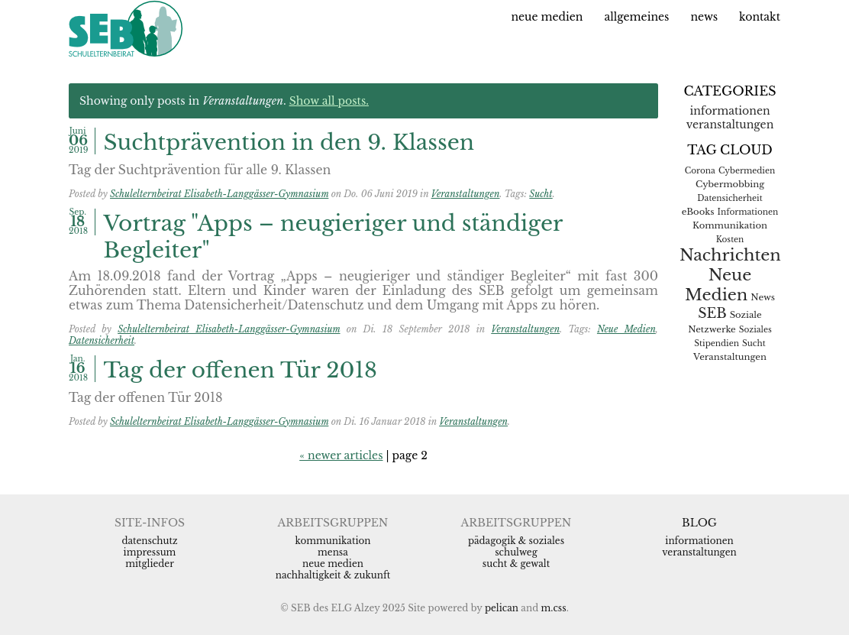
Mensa (333, 552)
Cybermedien (746, 171)
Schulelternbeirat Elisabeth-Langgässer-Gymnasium (219, 193)
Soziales (755, 330)
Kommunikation (729, 225)
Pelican (501, 608)
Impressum (150, 552)
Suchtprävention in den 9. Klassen (289, 142)
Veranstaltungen (465, 193)
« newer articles (341, 455)
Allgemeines (636, 17)
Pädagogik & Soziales (516, 540)
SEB (712, 313)
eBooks (698, 211)
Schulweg (516, 552)
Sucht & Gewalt (516, 563)
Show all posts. (329, 101)
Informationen (729, 111)
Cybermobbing (730, 184)
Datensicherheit (101, 340)
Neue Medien (547, 17)
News (704, 17)
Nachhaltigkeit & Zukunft (333, 575)
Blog (699, 523)
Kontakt (759, 17)
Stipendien (716, 343)
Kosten (730, 240)
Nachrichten (730, 255)
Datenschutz (149, 540)
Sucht (540, 193)
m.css (554, 608)
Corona (700, 171)
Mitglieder (149, 563)
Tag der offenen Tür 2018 (240, 370)
